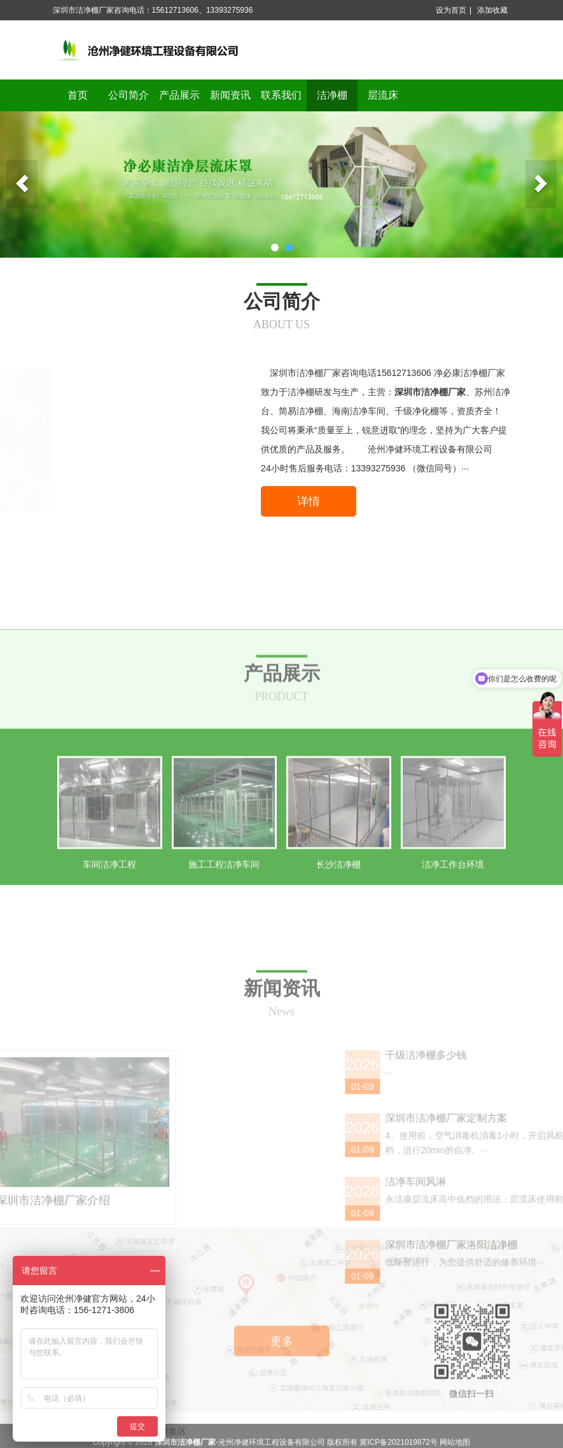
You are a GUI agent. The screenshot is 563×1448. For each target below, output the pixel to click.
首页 (77, 95)
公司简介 (128, 95)
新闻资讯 (230, 95)
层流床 (383, 95)
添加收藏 (492, 10)
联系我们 (281, 95)
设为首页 (451, 10)
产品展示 (179, 95)
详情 (308, 501)
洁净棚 (332, 95)
